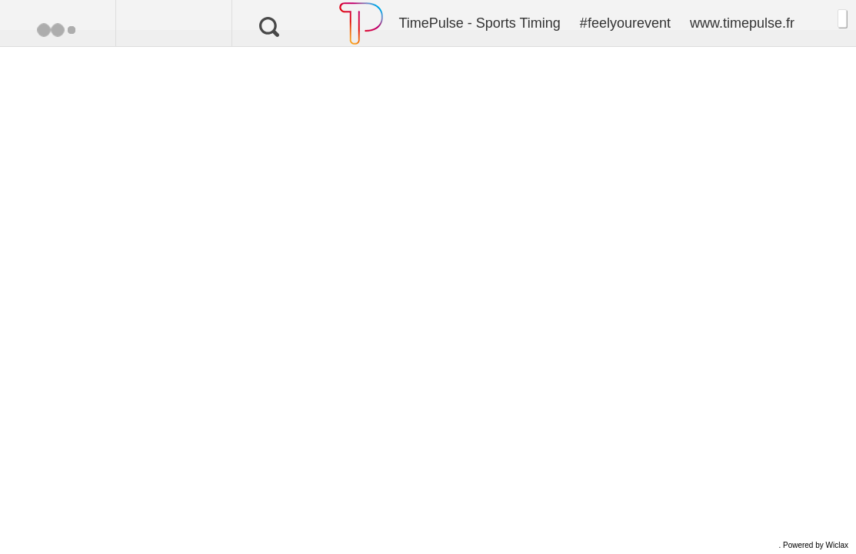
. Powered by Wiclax (813, 545)
